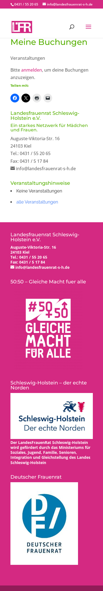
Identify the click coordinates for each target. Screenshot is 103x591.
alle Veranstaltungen (37, 202)
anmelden (31, 70)
